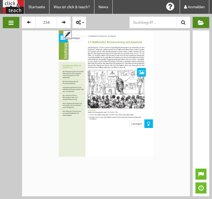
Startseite (36, 7)
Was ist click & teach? (72, 7)
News (103, 7)
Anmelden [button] (194, 7)
